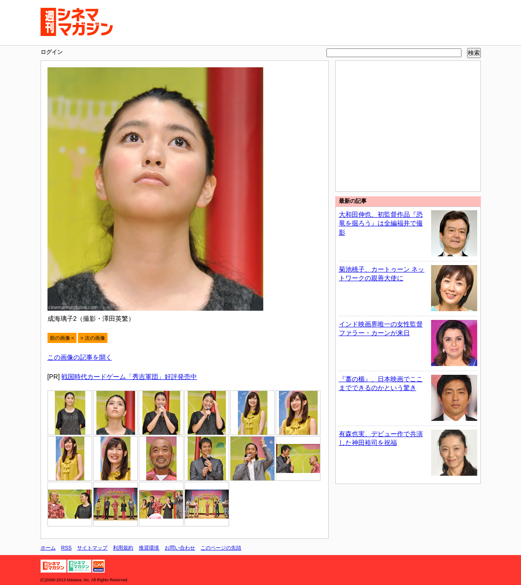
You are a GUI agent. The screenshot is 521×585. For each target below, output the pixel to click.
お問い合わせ (180, 547)
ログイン (52, 52)
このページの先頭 (221, 547)
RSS (66, 547)
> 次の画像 (92, 338)
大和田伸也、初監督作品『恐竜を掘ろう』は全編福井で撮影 (381, 223)
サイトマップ (92, 547)
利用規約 (123, 547)
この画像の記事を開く (79, 357)
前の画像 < (62, 338)
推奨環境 (149, 547)
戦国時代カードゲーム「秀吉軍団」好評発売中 (129, 376)
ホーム (48, 547)
